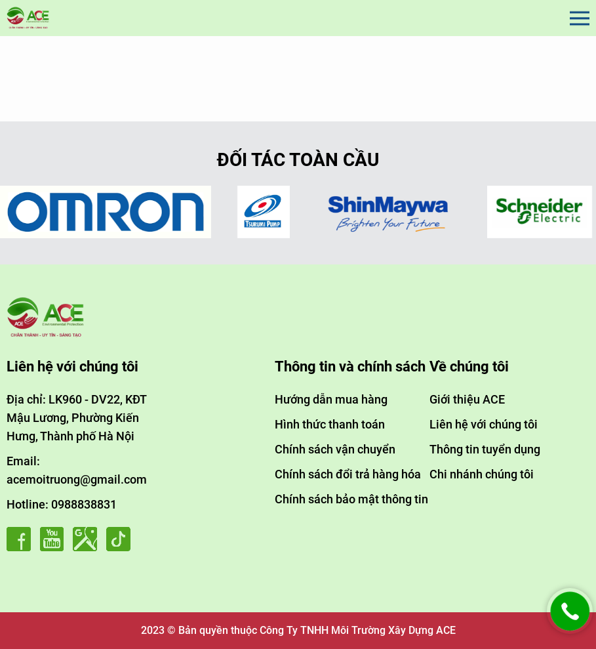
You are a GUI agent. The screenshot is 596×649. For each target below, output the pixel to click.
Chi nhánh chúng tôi (481, 474)
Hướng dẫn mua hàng (331, 399)
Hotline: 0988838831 (62, 504)
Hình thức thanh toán (330, 424)
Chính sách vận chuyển (335, 449)
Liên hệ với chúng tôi (483, 424)
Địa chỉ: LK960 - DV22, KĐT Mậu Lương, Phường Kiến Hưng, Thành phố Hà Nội (76, 417)
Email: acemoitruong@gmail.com (77, 470)
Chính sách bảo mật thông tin (351, 499)
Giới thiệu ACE (467, 399)
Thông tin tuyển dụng (484, 449)
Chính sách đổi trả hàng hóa (348, 474)
